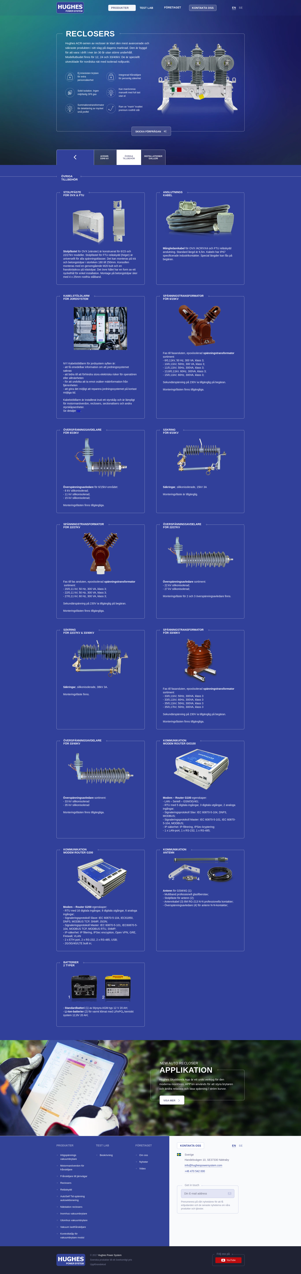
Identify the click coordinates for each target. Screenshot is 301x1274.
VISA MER (171, 1100)
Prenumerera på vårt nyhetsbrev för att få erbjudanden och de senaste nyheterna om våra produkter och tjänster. (205, 1205)
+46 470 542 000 (195, 1171)
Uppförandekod (98, 1264)
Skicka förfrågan (151, 131)
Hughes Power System (110, 1255)
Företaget (172, 7)
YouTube (228, 1260)
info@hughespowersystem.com (203, 1165)
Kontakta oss (203, 7)
